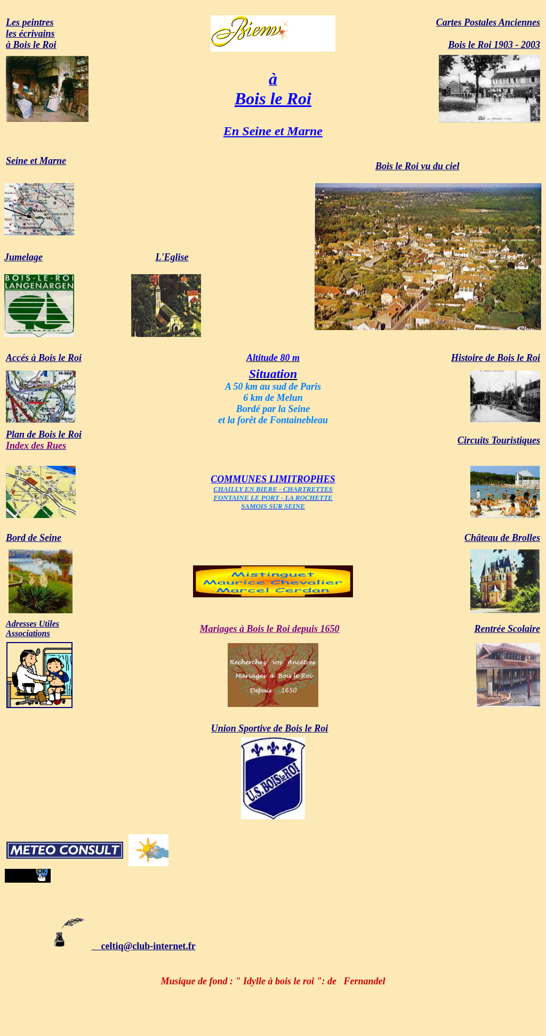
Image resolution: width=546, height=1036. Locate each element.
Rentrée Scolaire (508, 628)
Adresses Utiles (32, 623)
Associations (28, 633)
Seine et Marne (36, 160)
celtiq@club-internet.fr (124, 946)
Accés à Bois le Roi (44, 357)
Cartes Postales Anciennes (488, 22)
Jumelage (23, 257)
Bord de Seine (33, 537)
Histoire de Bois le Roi (495, 357)
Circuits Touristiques (498, 440)
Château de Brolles (502, 537)
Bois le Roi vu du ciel (417, 166)
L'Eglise (172, 257)
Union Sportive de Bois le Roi (269, 728)
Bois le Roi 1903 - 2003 (494, 44)
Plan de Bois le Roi (44, 434)
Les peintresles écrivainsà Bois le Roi (31, 33)
